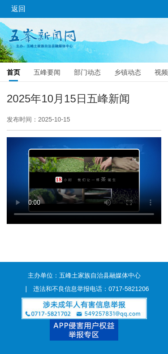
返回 (18, 9)
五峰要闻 (47, 72)
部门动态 (87, 72)
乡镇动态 (127, 72)
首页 (13, 72)
